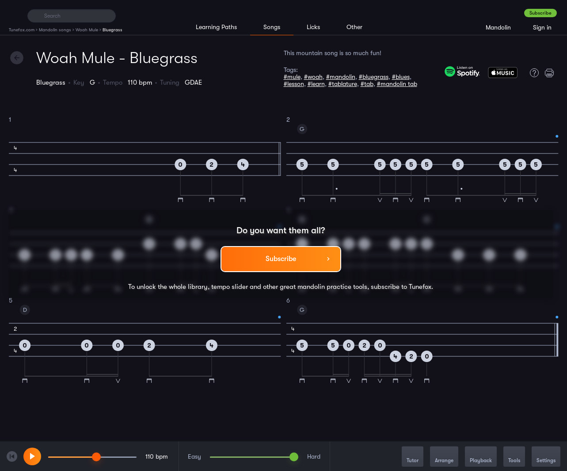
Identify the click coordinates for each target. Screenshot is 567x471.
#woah (313, 76)
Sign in (542, 27)
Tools (514, 457)
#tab (367, 83)
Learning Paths (216, 26)
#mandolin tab (397, 83)
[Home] (14, 15)
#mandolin (340, 76)
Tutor (413, 457)
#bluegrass (373, 76)
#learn (316, 83)
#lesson (294, 83)
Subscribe (540, 13)
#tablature (342, 83)
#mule (292, 76)
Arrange (444, 457)
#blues (401, 76)
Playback (481, 457)
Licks (313, 26)
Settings (546, 457)
